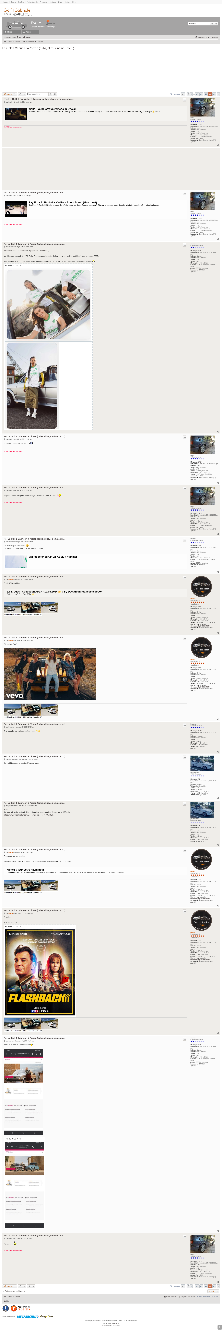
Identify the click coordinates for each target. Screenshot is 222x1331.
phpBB (97, 1320)
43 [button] (206, 94)
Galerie (13, 2)
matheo (193, 244)
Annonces (43, 2)
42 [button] (201, 94)
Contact (67, 2)
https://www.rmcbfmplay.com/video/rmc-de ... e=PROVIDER (29, 815)
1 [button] (191, 94)
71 (199, 779)
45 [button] (214, 94)
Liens (60, 2)
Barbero (193, 724)
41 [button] (197, 94)
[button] (183, 94)
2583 (199, 731)
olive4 (192, 598)
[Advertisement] (111, 70)
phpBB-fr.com (114, 1323)
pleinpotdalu (194, 772)
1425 (199, 124)
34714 (200, 607)
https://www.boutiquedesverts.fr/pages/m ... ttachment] (26, 250)
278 (199, 251)
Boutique (52, 2)
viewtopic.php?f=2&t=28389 (200, 626)
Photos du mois (32, 2)
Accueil (5, 2)
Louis (192, 118)
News (74, 2)
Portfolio (21, 2)
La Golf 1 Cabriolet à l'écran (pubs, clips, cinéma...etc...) (38, 48)
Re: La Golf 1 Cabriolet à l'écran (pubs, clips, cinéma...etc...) (38, 99)
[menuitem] (19, 37)
